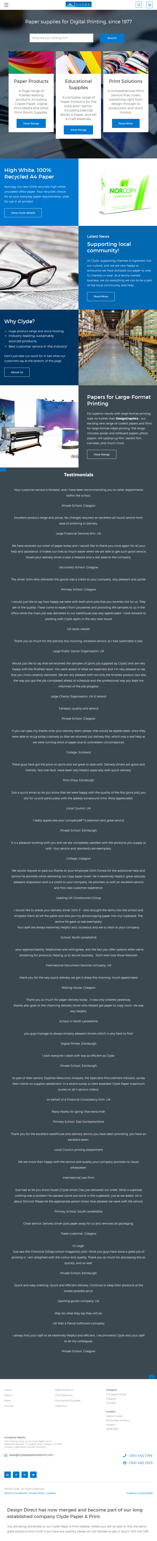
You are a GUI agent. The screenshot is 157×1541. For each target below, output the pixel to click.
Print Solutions (63, 1395)
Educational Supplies (67, 1400)
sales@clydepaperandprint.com (31, 1455)
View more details (23, 213)
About (8, 1395)
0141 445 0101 (141, 1463)
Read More (126, 123)
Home (8, 1389)
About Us (17, 372)
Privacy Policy (37, 1493)
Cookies (51, 1493)
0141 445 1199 (140, 1455)
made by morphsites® (139, 1493)
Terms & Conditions (15, 1493)
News (7, 1400)
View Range (31, 123)
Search (112, 38)
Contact (9, 1405)
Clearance (61, 1405)
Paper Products (64, 1389)
